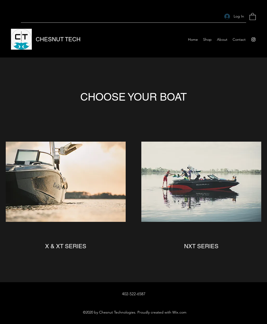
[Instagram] (253, 39)
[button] (253, 16)
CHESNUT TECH (58, 39)
